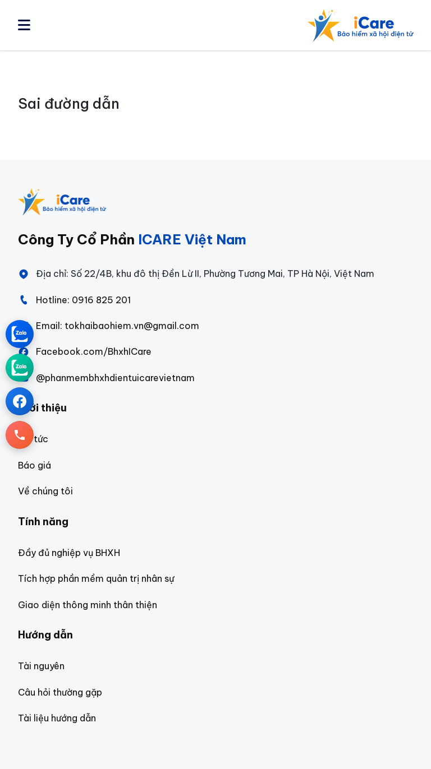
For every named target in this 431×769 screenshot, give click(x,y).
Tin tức (33, 438)
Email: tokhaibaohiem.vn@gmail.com (108, 325)
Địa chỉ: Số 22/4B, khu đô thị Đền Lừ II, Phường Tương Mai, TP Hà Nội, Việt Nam (196, 273)
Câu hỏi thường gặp (60, 692)
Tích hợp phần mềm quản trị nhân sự (96, 578)
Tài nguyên (41, 665)
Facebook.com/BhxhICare (85, 351)
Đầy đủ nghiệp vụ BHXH (69, 552)
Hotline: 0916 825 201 (74, 299)
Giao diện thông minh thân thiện (87, 604)
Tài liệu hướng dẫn (57, 718)
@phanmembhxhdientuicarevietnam (106, 377)
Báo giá (34, 465)
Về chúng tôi (45, 491)
